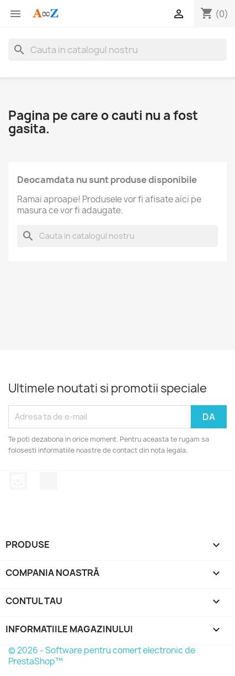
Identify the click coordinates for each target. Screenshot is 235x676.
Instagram (18, 481)
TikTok (48, 481)
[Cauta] (117, 50)
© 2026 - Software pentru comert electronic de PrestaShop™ (101, 655)
